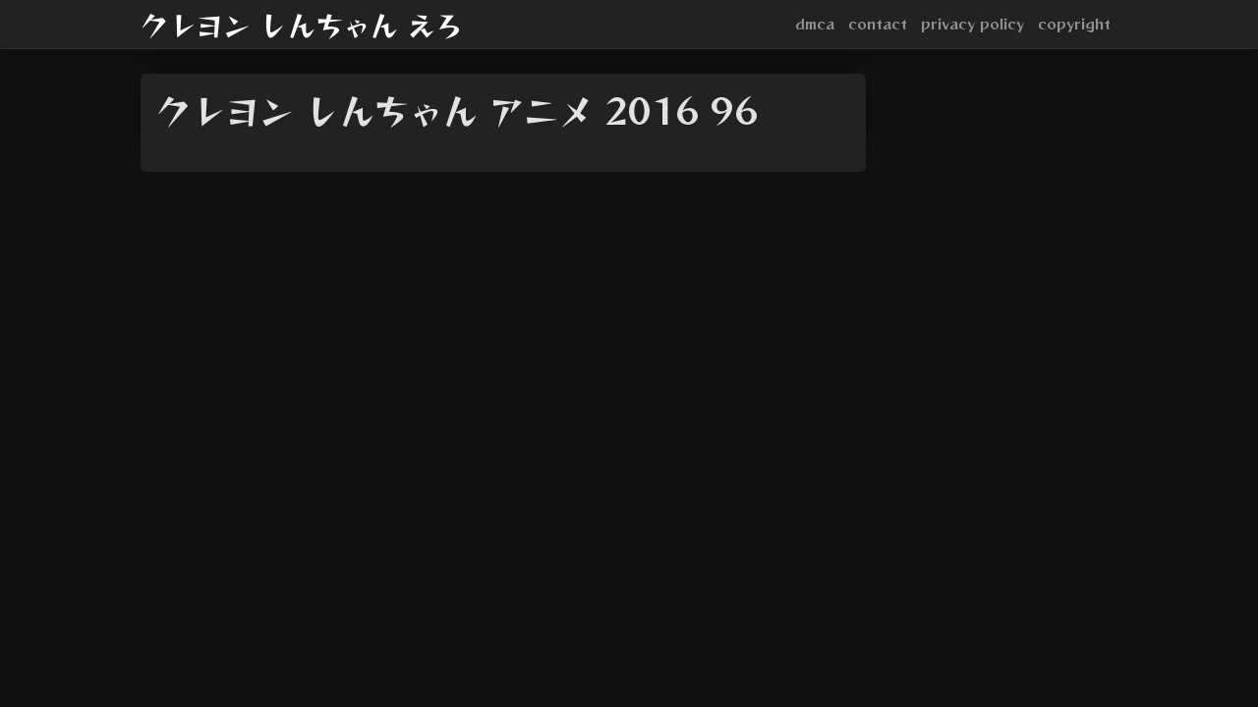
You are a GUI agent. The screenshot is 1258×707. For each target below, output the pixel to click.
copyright (1074, 23)
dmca (814, 23)
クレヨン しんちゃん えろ (302, 24)
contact (877, 23)
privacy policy (972, 23)
